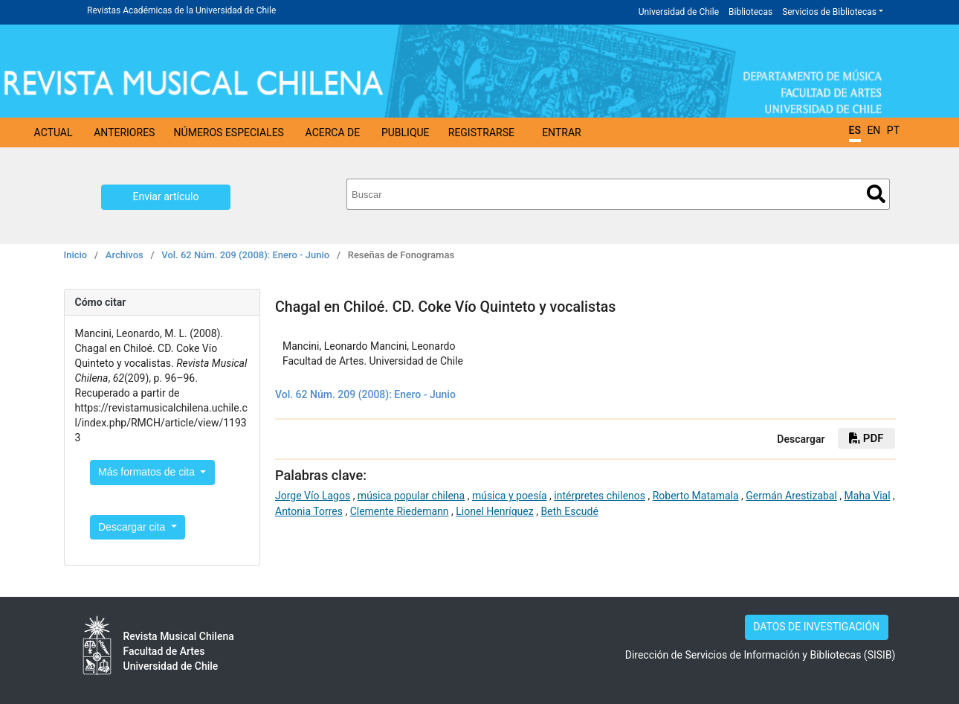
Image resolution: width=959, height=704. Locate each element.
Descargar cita (133, 527)
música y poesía (509, 496)
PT (893, 130)
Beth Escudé (569, 511)
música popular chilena (411, 496)
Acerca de (333, 132)
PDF (866, 438)
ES (855, 130)
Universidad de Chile (679, 12)
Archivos (124, 254)
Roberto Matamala (696, 496)
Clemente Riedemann (399, 511)
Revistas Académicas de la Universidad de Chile (181, 10)
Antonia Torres (309, 511)
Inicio (76, 254)
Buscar (876, 194)
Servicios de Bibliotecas (829, 12)
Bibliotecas (750, 12)
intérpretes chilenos (599, 496)
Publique (405, 132)
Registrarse (481, 132)
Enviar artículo (166, 196)
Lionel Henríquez (494, 511)
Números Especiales (229, 132)
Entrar (561, 132)
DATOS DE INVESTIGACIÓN (816, 627)
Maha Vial (868, 496)
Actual (53, 132)
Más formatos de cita (148, 472)
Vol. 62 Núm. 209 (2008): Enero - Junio (245, 254)
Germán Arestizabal (791, 496)
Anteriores (124, 132)
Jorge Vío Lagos (312, 496)
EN (873, 130)
